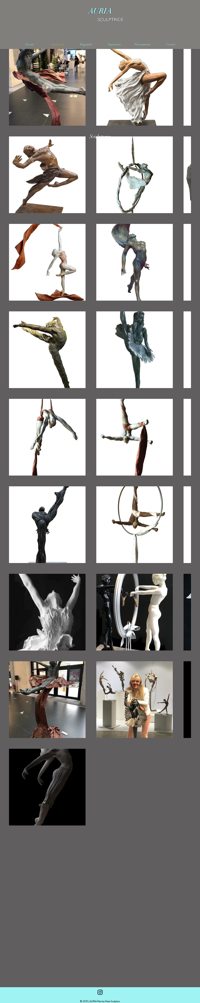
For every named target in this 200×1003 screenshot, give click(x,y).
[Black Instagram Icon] (100, 992)
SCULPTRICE (110, 19)
